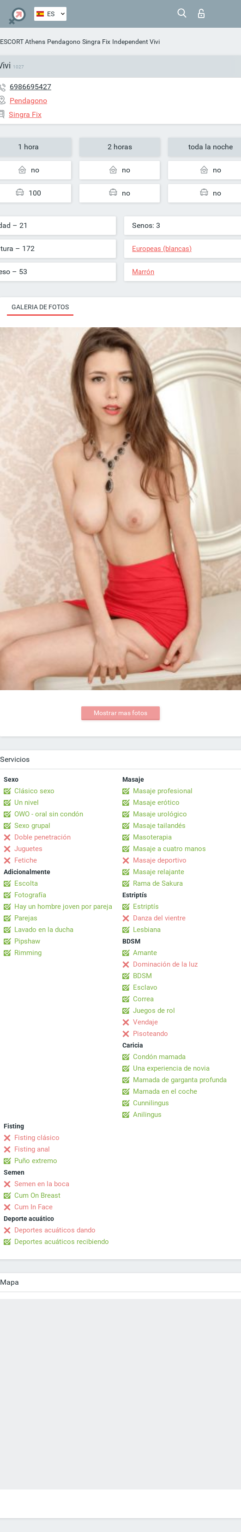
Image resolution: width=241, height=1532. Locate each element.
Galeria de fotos (40, 307)
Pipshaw (27, 941)
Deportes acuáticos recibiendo (61, 1242)
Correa (143, 999)
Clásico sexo (34, 791)
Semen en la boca (41, 1184)
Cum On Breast (37, 1195)
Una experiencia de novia (171, 1068)
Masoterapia (152, 837)
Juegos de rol (154, 1010)
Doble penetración (42, 837)
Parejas (25, 918)
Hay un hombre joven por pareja (63, 906)
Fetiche (25, 860)
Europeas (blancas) (162, 249)
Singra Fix (96, 41)
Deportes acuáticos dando (55, 1230)
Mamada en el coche (165, 1091)
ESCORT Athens (22, 41)
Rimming (28, 953)
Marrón (143, 272)
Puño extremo (35, 1161)
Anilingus (147, 1114)
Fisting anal (32, 1149)
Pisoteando (150, 1034)
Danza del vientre (159, 918)
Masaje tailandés (159, 825)
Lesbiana (147, 929)
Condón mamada (159, 1057)
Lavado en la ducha (43, 929)
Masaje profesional (163, 791)
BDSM (142, 976)
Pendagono (63, 41)
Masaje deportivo (160, 860)
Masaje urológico (160, 814)
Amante (145, 953)
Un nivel (26, 802)
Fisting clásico (37, 1138)
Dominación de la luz (165, 964)
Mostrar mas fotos (120, 713)
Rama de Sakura (158, 883)
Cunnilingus (151, 1103)
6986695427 (30, 86)
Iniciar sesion (201, 13)
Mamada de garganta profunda (180, 1080)
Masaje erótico (156, 802)
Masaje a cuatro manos (169, 849)
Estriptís (146, 906)
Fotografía (30, 895)
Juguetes (28, 849)
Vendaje (145, 1022)
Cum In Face (33, 1207)
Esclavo (145, 987)
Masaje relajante (158, 872)
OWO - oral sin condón (48, 814)
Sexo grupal (32, 825)
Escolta (26, 883)
